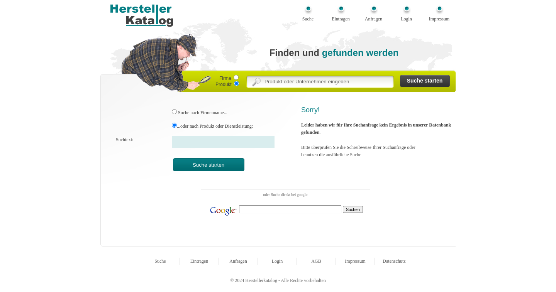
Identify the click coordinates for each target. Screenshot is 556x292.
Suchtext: (124, 139)
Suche (308, 19)
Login (406, 19)
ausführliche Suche (343, 154)
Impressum (439, 19)
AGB (316, 261)
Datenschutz (394, 261)
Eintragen (341, 19)
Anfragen (373, 19)
